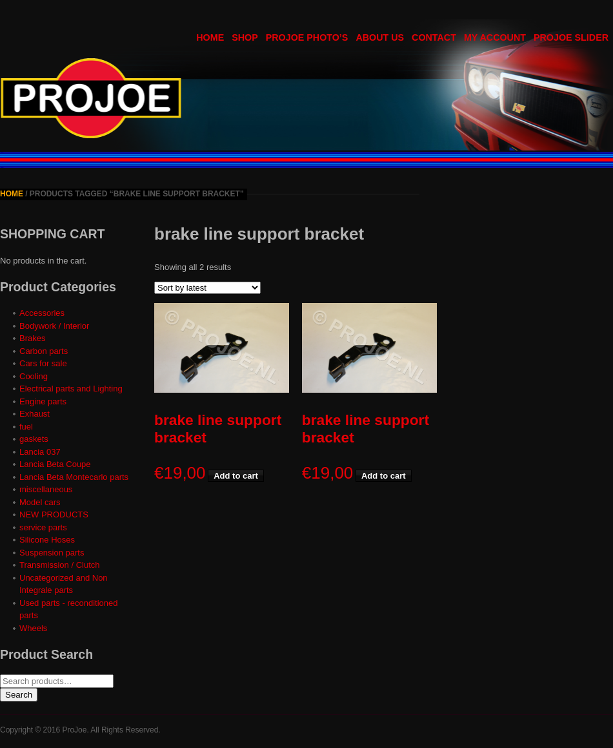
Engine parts (42, 401)
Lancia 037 (40, 452)
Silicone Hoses (47, 540)
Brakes (32, 338)
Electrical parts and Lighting (71, 388)
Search (18, 695)
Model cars (40, 502)
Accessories (42, 313)
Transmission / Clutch (59, 565)
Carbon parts (43, 351)
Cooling (33, 376)
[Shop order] (207, 288)
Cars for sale (43, 363)
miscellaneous (45, 489)
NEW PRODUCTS (53, 514)
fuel (26, 426)
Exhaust (34, 414)
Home (11, 193)
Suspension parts (51, 552)
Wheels (33, 628)
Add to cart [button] (236, 476)
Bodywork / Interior (54, 326)
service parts (43, 527)
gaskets (33, 439)
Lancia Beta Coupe (55, 464)
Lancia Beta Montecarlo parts (73, 477)
